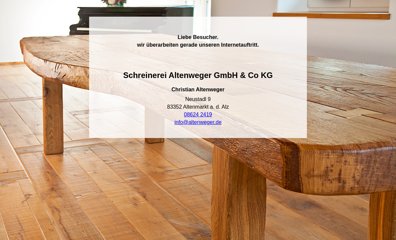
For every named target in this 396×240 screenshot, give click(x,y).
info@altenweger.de (198, 122)
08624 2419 (198, 114)
